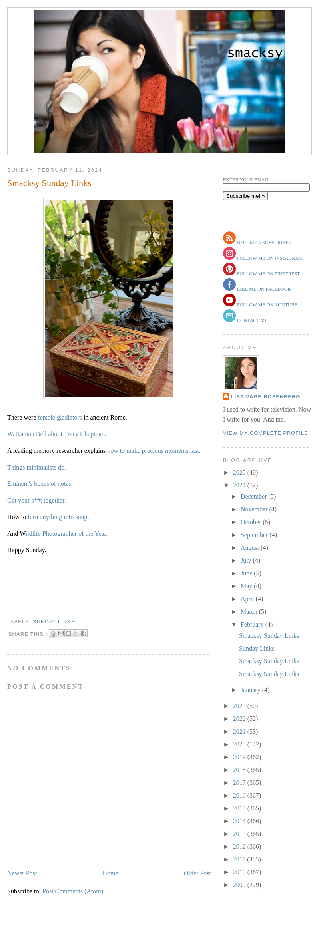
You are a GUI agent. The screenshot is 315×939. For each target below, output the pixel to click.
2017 (240, 782)
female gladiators (61, 417)
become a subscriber (264, 242)
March (250, 611)
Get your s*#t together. (36, 500)
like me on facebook (263, 289)
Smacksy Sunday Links (49, 183)
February (253, 624)
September (255, 534)
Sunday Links (256, 648)
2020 (240, 744)
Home (110, 873)
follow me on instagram (269, 258)
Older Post (197, 873)
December (255, 496)
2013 (240, 833)
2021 (240, 731)
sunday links (54, 622)
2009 (240, 884)
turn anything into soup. (58, 516)
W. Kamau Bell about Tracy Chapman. (56, 433)
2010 (240, 872)
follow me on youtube (266, 305)
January (251, 689)
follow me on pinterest (268, 274)
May (247, 586)
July (247, 560)
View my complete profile (265, 433)
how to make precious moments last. (154, 450)
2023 (240, 705)
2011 (240, 859)
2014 (240, 821)
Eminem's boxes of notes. (40, 483)
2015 (240, 808)
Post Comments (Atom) (72, 891)
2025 (240, 472)
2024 (240, 485)
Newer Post (22, 873)
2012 (240, 846)
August (251, 547)
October (252, 522)
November (255, 509)
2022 (240, 718)
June (247, 573)
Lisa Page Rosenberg (265, 397)
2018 (240, 769)
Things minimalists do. (36, 467)
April (248, 598)
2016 (240, 795)
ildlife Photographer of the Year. (67, 533)
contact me (252, 320)
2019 (240, 757)
